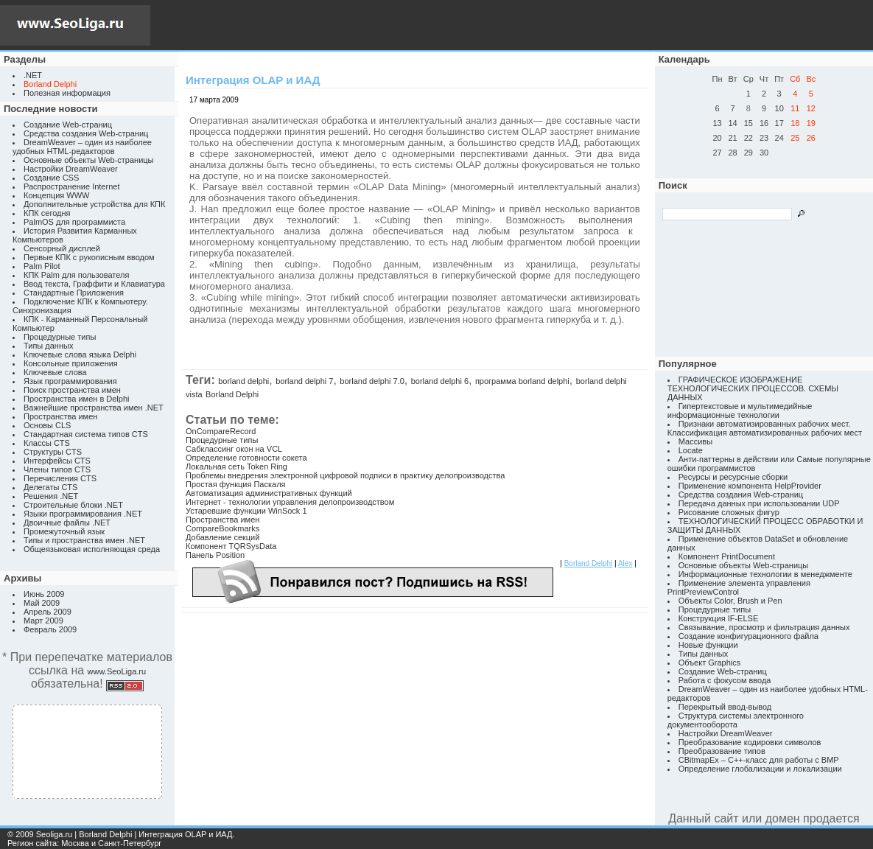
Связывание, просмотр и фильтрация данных (764, 627)
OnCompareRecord (221, 431)
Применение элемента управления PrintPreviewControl (738, 587)
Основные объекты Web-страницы (89, 160)
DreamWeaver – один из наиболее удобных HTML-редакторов (82, 147)
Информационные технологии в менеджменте (765, 574)
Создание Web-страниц (68, 124)
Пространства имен (60, 416)
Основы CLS (47, 425)
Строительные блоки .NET (73, 504)
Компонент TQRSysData (231, 546)
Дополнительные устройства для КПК (94, 204)
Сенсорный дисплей (62, 248)
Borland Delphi (232, 394)
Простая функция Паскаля (236, 484)
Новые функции (708, 644)
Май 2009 (42, 602)
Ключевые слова (55, 372)
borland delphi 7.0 (372, 381)
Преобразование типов (722, 751)
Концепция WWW (56, 195)
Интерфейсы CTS (57, 460)
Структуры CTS (53, 451)
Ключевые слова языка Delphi (80, 354)
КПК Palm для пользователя (76, 274)
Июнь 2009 (44, 594)
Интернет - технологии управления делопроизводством (290, 501)
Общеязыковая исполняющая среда (92, 549)
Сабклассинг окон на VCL (234, 448)
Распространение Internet (71, 186)
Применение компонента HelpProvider (750, 485)
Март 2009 (43, 620)
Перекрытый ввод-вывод (725, 706)
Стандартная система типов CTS (86, 434)
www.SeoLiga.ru (117, 671)
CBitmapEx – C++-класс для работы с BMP (759, 759)
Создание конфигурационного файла (748, 636)
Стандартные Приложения (74, 292)
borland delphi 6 (440, 381)
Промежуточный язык (64, 531)
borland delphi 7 (304, 381)
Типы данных (48, 345)
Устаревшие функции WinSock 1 (246, 510)
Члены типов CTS (57, 469)
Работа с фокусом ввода (725, 680)
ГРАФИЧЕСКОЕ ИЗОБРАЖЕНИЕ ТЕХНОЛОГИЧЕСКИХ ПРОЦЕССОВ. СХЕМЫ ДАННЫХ (752, 388)
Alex (625, 563)
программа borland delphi (522, 381)
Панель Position (215, 555)
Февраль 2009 (50, 629)
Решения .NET (51, 496)
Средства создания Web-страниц (86, 133)
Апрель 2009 (47, 611)
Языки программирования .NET (83, 513)
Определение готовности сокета (246, 457)
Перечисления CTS (60, 478)
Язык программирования (70, 381)
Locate (691, 450)
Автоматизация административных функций (269, 493)
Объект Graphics (710, 662)
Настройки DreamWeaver (71, 168)
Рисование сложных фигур (729, 512)
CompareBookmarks (222, 528)
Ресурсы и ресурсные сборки (733, 476)
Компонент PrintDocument (727, 556)
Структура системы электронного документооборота (735, 720)
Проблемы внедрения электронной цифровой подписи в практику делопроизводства (345, 475)
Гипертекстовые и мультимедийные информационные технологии (740, 410)
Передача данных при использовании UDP (759, 503)
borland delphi (243, 381)
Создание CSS (51, 177)
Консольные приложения (71, 363)
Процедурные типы (60, 336)
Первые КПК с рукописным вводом (89, 257)
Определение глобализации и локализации (760, 768)
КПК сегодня (47, 213)
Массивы (695, 441)
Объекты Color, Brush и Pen (730, 600)
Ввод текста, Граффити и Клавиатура (94, 283)
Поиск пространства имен (72, 389)
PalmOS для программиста (74, 221)
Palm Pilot (42, 266)
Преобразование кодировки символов (750, 742)
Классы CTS (47, 443)
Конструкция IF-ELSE (718, 618)
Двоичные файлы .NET (67, 522)
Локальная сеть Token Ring (236, 466)
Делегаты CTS (50, 487)
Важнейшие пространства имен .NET (94, 407)
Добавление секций (222, 537)
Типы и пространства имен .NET (84, 540)
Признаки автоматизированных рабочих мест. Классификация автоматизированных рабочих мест (764, 428)
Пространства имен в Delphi (76, 398)
